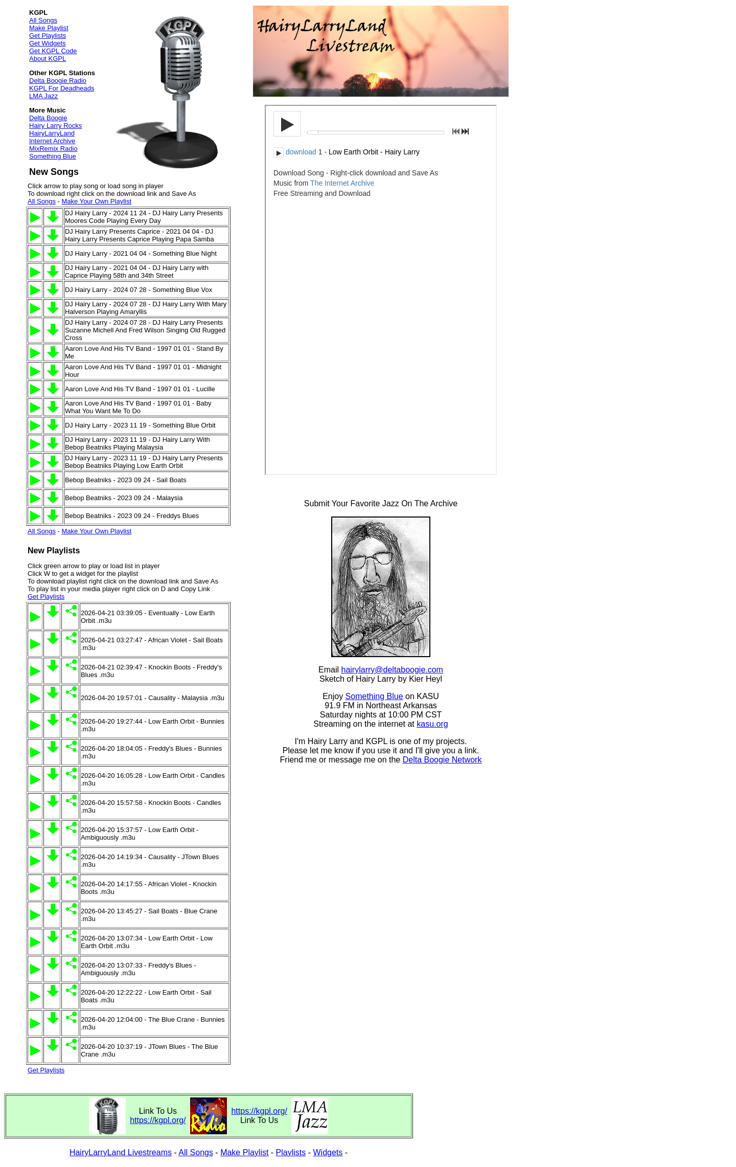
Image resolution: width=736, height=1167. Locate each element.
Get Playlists (47, 35)
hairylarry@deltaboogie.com (392, 669)
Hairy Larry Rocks (55, 125)
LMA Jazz (43, 96)
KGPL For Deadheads (61, 88)
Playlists (291, 1152)
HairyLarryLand (52, 133)
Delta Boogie (48, 118)
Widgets (328, 1152)
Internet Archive (52, 141)
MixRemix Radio (53, 148)
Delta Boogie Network (442, 759)
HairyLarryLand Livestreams (121, 1152)
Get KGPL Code (53, 51)
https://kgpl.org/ (158, 1120)
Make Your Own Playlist (96, 201)
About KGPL (47, 58)
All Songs (43, 20)
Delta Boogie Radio (57, 80)
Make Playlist (48, 28)
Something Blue (52, 156)
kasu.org (432, 724)
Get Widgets (47, 43)
